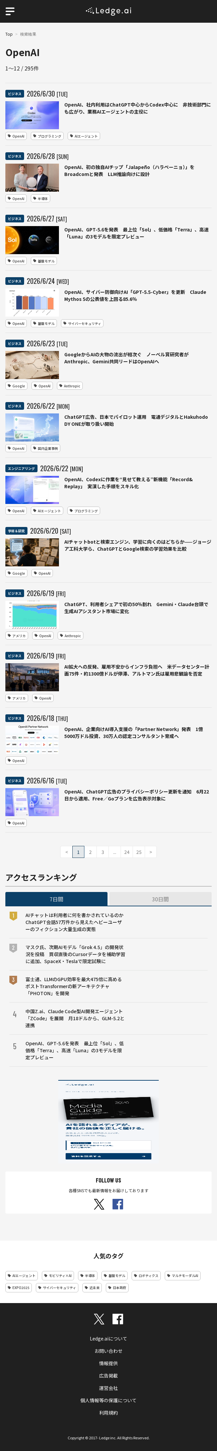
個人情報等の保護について (108, 1400)
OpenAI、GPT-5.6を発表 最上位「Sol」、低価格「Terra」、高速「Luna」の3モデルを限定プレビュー (74, 1050)
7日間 (56, 899)
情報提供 (108, 1363)
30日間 (160, 899)
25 (139, 852)
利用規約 (108, 1412)
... (114, 852)
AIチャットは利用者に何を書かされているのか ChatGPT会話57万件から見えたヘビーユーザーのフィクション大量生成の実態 (75, 922)
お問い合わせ (108, 1350)
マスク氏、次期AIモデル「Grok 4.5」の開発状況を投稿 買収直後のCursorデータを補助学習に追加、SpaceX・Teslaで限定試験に (75, 954)
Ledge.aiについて (108, 1338)
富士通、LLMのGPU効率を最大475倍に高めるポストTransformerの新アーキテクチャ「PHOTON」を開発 (73, 986)
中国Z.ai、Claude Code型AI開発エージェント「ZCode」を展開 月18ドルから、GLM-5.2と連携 (75, 1018)
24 (127, 852)
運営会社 (108, 1388)
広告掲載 (108, 1375)
